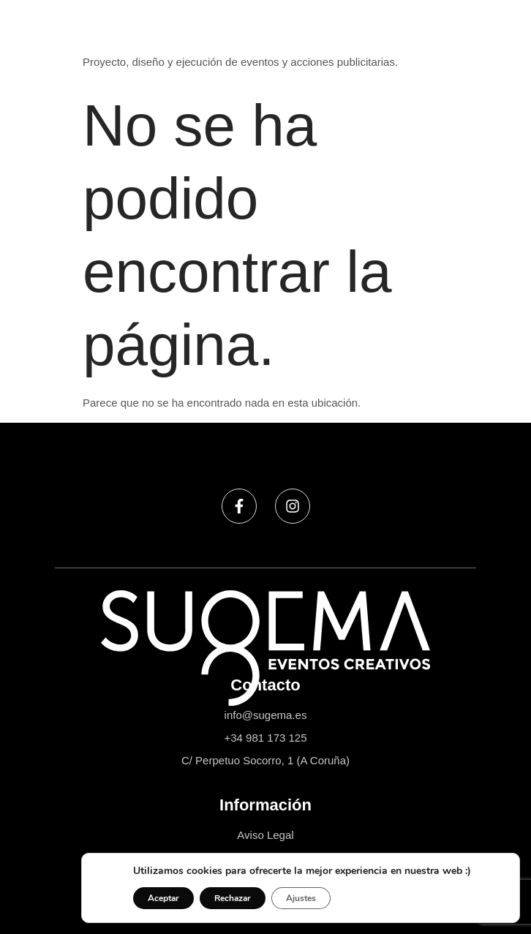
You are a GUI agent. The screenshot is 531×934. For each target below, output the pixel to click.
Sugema (104, 35)
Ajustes (301, 898)
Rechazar (232, 898)
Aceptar (163, 898)
